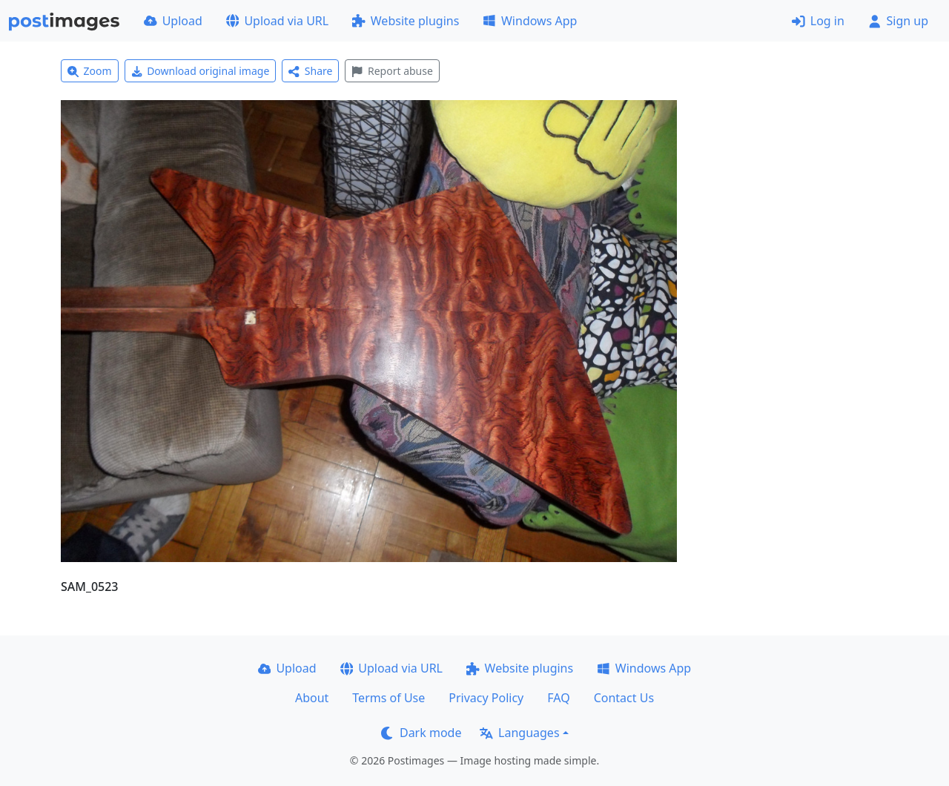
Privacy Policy (486, 698)
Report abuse (391, 71)
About (311, 698)
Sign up (898, 21)
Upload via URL (277, 21)
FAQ (558, 698)
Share (310, 71)
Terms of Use (388, 698)
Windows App (530, 21)
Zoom (89, 71)
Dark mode (421, 732)
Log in (818, 21)
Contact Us (624, 698)
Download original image (200, 71)
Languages (519, 732)
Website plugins (405, 21)
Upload (173, 21)
